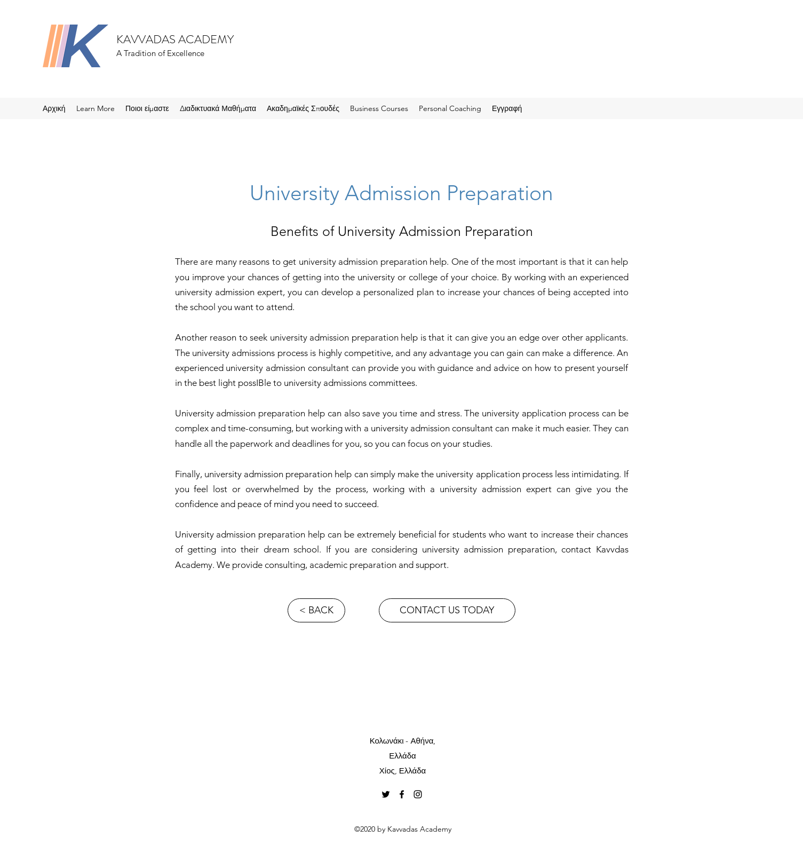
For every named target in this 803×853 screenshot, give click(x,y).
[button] (95, 108)
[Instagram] (417, 794)
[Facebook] (401, 794)
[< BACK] (316, 610)
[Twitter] (385, 794)
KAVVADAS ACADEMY (175, 39)
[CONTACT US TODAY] (447, 610)
